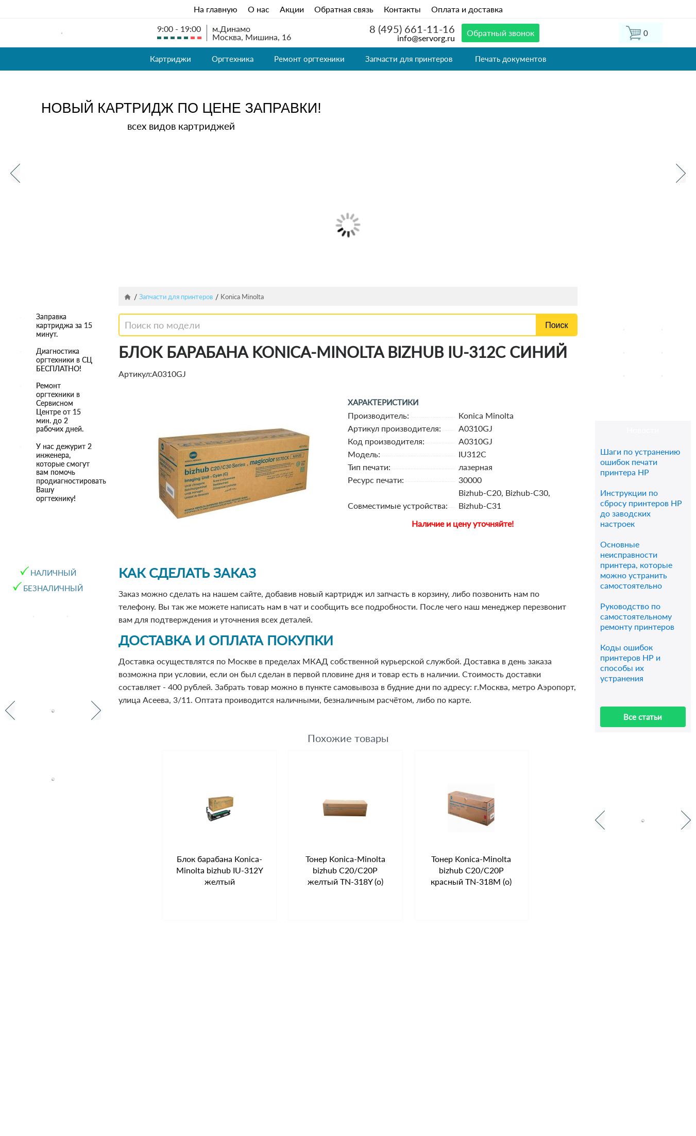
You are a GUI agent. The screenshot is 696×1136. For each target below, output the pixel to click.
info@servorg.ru (426, 38)
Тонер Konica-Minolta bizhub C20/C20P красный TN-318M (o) (471, 870)
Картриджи (170, 58)
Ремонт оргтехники (309, 58)
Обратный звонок (500, 33)
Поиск (556, 325)
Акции (292, 9)
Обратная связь (344, 9)
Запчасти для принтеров (408, 58)
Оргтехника (232, 58)
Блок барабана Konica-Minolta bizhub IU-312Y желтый (219, 870)
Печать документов (510, 58)
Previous (15, 173)
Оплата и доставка (467, 9)
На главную (215, 9)
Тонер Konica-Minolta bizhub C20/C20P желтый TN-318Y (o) (345, 870)
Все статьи (642, 716)
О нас (258, 9)
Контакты (402, 9)
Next (681, 173)
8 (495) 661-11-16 (412, 29)
